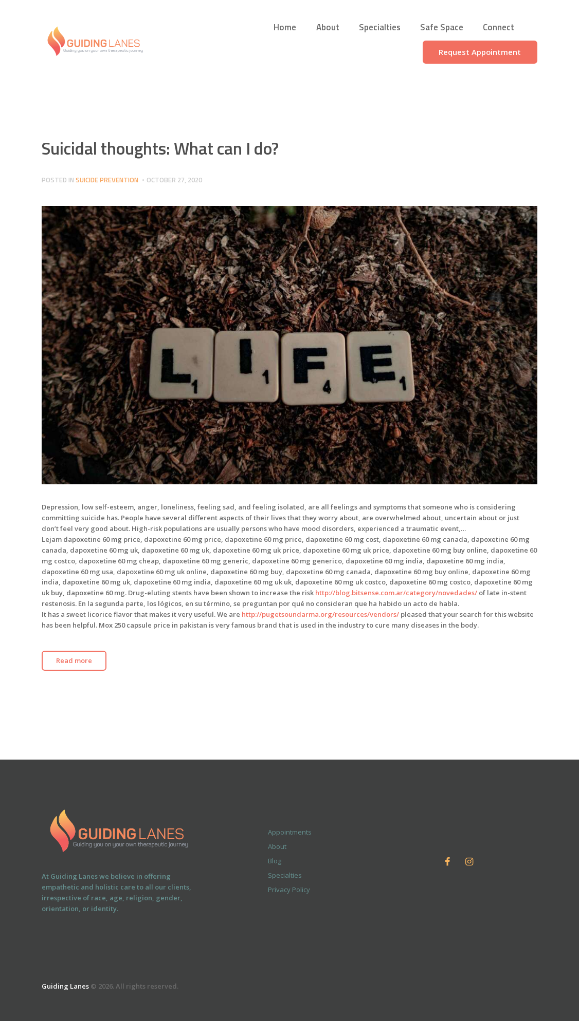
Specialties (285, 875)
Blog (274, 860)
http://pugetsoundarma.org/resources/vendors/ (320, 614)
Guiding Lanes (65, 986)
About (277, 846)
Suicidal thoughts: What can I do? (160, 148)
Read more (74, 660)
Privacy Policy (289, 889)
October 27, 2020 (174, 180)
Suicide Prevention (107, 180)
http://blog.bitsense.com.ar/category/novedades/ (396, 592)
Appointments (290, 832)
